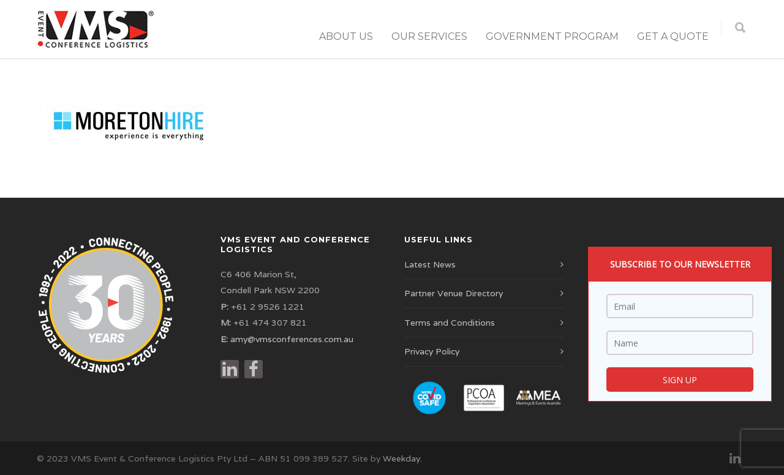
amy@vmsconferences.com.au (291, 339)
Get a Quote (673, 36)
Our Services (429, 36)
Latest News (430, 264)
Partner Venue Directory (453, 293)
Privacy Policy (431, 351)
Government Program (552, 36)
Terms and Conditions (449, 322)
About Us (346, 36)
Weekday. (402, 458)
